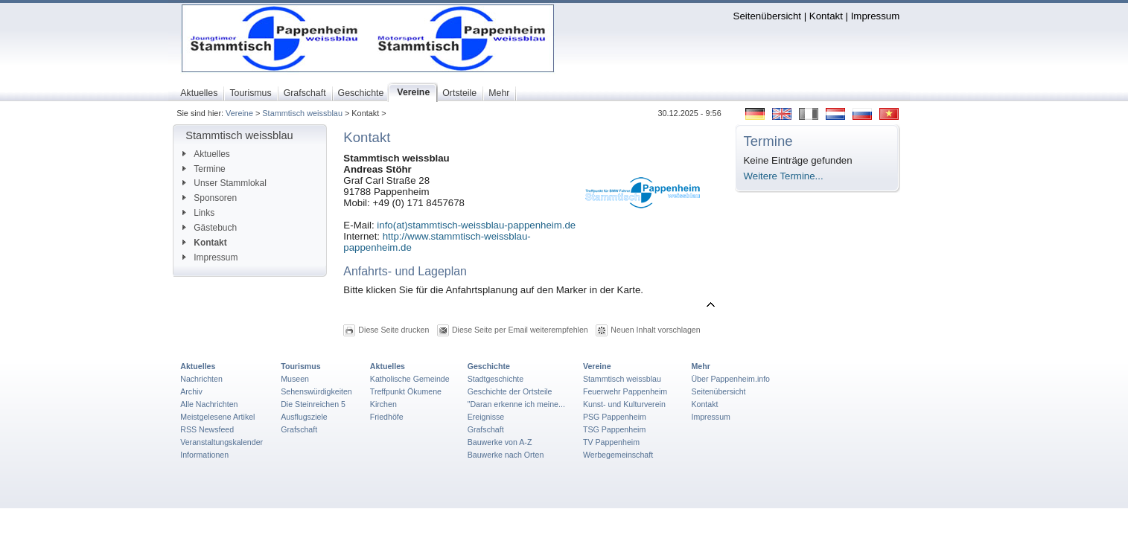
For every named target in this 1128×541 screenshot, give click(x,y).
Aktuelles (205, 154)
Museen (295, 378)
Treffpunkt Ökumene (406, 391)
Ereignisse (486, 416)
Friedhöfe (387, 416)
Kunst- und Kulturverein (624, 404)
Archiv (191, 391)
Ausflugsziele (304, 416)
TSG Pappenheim (614, 429)
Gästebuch (209, 228)
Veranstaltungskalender (221, 442)
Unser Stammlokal (224, 183)
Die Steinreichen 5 (313, 404)
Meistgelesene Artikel (217, 416)
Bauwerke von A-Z (500, 442)
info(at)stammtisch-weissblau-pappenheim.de (476, 225)
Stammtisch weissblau (302, 113)
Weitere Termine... (783, 176)
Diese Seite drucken (393, 329)
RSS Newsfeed (207, 429)
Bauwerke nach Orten (506, 454)
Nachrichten (201, 378)
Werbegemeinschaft (618, 454)
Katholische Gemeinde (410, 378)
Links (198, 213)
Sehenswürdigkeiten (316, 391)
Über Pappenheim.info (730, 378)
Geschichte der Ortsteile (510, 391)
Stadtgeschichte (496, 378)
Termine (203, 169)
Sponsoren (209, 198)
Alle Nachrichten (209, 404)
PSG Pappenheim (614, 416)
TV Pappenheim (611, 442)
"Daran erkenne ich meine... (516, 404)
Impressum (875, 16)
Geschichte (489, 366)
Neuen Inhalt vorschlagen (655, 329)
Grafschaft (299, 429)
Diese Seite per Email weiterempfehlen (520, 329)
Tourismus (300, 366)
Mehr (700, 366)
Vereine (239, 113)
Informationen (204, 454)
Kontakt (826, 16)
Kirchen (383, 404)
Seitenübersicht (767, 16)
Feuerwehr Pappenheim (625, 391)
